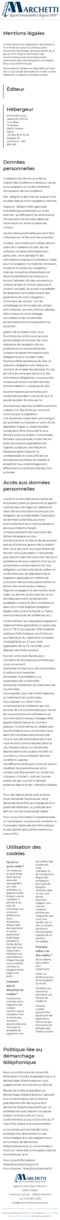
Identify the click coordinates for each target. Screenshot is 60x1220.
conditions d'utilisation (21, 1216)
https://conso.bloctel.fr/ (37, 1168)
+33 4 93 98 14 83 (29, 1198)
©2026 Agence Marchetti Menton (9, 1208)
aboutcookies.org (16, 1024)
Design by (55, 1209)
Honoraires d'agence (30, 1208)
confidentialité (50, 1213)
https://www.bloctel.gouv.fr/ (21, 1164)
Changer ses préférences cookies (43, 1208)
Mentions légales (21, 1208)
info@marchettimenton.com (30, 1202)
